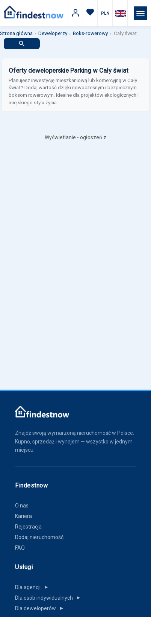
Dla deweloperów (40, 608)
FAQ (20, 548)
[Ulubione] (90, 13)
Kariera (23, 516)
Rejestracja (28, 527)
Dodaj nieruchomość (39, 537)
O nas (22, 506)
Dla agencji (33, 587)
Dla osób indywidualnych (49, 598)
